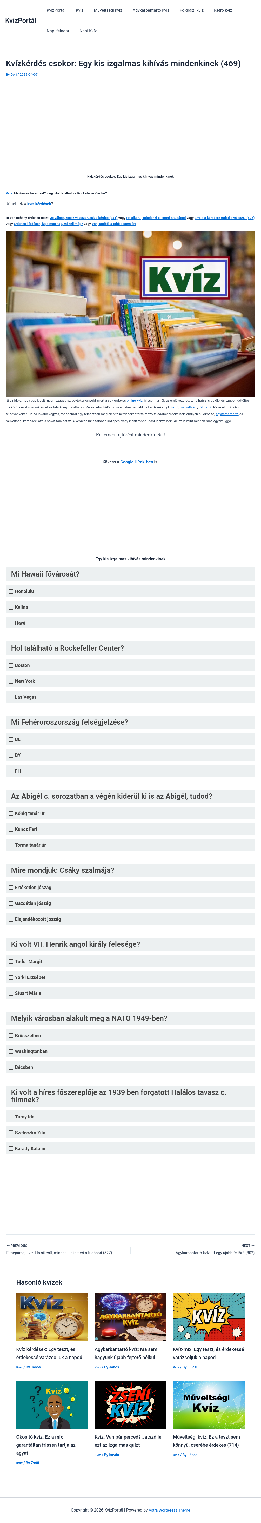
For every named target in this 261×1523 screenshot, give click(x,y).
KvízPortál (20, 20)
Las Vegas (26, 696)
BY (18, 755)
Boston (22, 665)
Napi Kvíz (54, 31)
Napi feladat (240, 10)
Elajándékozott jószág (38, 919)
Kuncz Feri (26, 829)
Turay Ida (25, 1116)
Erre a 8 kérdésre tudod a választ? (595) (225, 218)
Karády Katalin (30, 1148)
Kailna (21, 607)
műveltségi (189, 407)
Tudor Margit (28, 961)
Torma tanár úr (30, 845)
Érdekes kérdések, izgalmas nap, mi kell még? (48, 224)
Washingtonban (31, 1051)
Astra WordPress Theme (169, 1509)
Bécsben (24, 1067)
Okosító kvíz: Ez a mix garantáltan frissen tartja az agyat (48, 1445)
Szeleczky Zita (30, 1132)
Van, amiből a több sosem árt (114, 224)
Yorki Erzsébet (30, 977)
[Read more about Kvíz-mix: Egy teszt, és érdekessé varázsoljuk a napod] (209, 1317)
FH (18, 771)
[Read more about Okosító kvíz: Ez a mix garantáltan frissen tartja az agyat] (52, 1404)
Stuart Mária (28, 993)
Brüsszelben (28, 1035)
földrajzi (205, 407)
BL (18, 739)
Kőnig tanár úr (30, 813)
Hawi (20, 622)
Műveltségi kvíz (103, 10)
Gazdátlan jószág (33, 903)
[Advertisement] (130, 121)
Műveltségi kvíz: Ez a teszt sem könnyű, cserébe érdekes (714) (207, 1445)
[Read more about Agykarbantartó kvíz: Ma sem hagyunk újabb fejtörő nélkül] (130, 1317)
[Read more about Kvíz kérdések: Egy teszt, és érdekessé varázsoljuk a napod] (52, 1317)
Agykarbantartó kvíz (143, 10)
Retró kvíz (212, 10)
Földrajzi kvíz (182, 10)
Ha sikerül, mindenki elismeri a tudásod (156, 218)
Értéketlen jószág (33, 887)
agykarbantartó (227, 414)
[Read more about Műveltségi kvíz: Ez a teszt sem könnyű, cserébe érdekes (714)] (209, 1404)
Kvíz (76, 10)
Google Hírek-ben (136, 462)
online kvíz (135, 400)
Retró (174, 407)
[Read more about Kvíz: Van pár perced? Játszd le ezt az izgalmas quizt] (130, 1404)
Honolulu (24, 591)
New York (25, 681)
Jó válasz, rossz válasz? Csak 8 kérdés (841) (84, 218)
